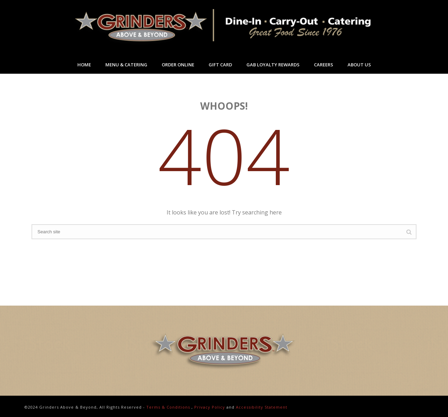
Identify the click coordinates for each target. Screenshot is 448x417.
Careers (323, 64)
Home (84, 64)
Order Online (178, 64)
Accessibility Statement (261, 407)
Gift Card (220, 64)
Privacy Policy (209, 407)
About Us (359, 64)
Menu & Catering (126, 64)
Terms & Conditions (168, 407)
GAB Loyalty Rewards (273, 64)
